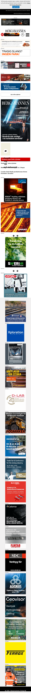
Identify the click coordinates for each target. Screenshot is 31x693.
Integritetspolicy (26, 13)
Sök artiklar (10, 10)
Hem (6, 10)
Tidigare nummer (16, 10)
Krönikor (28, 10)
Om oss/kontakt (23, 10)
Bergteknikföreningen (18, 13)
